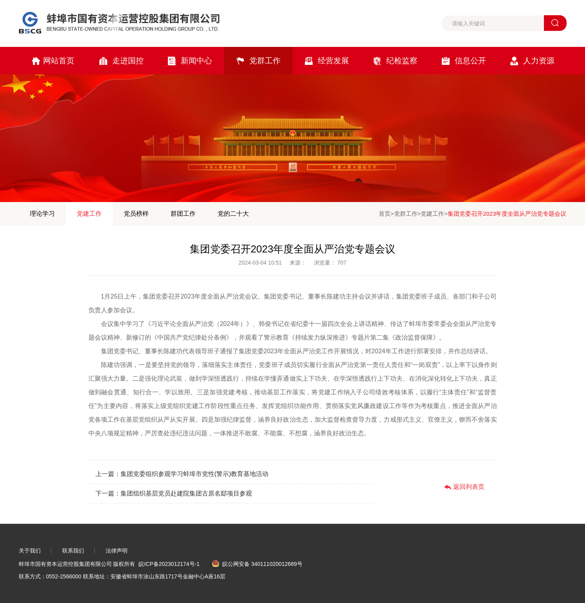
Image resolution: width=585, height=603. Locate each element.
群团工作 (183, 213)
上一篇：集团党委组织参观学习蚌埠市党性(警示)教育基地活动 (182, 474)
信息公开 (463, 60)
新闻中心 (189, 60)
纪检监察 (395, 60)
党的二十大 (233, 213)
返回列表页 (464, 486)
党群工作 (258, 60)
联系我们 (73, 551)
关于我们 (30, 551)
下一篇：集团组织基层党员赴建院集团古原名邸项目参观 (173, 493)
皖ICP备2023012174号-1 (169, 564)
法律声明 (117, 551)
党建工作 (89, 213)
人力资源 (532, 60)
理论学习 (42, 213)
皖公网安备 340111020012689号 (257, 564)
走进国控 (121, 60)
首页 (385, 213)
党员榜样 (136, 213)
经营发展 (326, 60)
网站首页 (53, 60)
